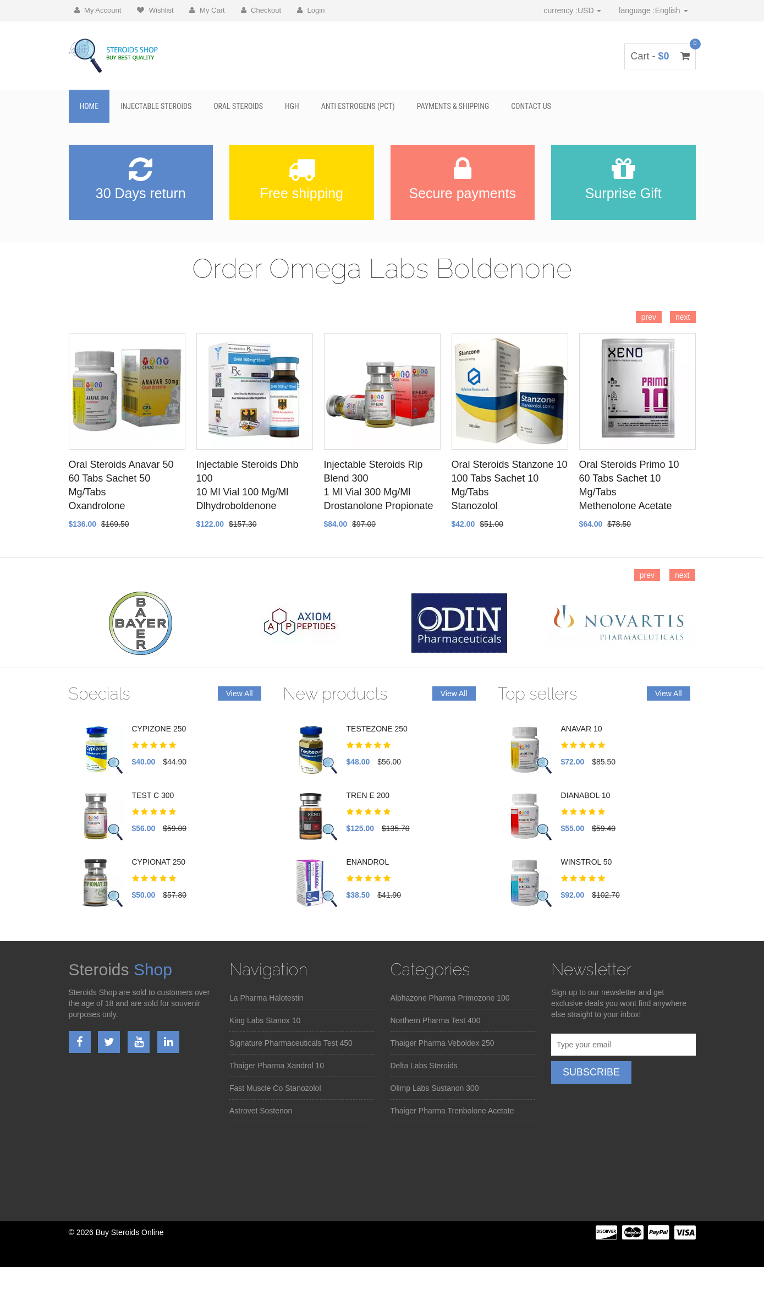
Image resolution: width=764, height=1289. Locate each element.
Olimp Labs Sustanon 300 (435, 1088)
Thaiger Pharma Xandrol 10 (276, 1065)
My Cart (206, 10)
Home (89, 106)
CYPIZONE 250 (159, 728)
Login (311, 10)
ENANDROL (368, 861)
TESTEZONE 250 (377, 728)
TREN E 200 (368, 795)
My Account (98, 10)
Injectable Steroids (155, 106)
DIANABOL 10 (586, 795)
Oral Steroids (238, 106)
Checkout (261, 10)
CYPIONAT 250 (159, 861)
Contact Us (531, 106)
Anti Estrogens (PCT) (358, 106)
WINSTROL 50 (586, 861)
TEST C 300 (153, 795)
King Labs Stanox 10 (264, 1020)
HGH (292, 106)
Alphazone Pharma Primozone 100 (450, 997)
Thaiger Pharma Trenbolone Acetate (452, 1110)
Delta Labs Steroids (424, 1065)
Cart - (659, 56)
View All (239, 693)
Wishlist (155, 10)
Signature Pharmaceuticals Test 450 (291, 1043)
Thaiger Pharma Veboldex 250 (442, 1043)
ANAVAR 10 (581, 728)
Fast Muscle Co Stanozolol (275, 1088)
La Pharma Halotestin (266, 997)
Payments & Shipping (453, 106)
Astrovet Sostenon (260, 1110)
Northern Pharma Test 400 (436, 1020)
